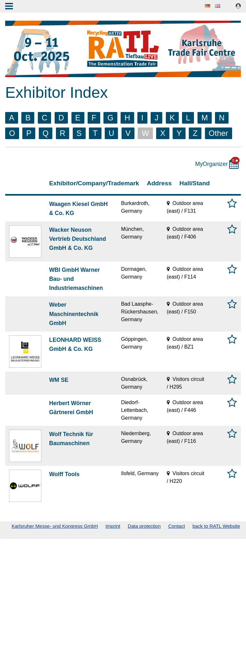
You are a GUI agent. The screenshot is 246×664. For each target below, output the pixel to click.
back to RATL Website (216, 526)
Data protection (144, 526)
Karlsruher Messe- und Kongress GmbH (55, 526)
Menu (9, 7)
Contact (176, 526)
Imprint (112, 526)
